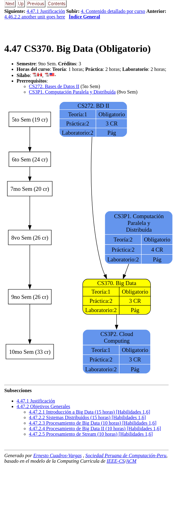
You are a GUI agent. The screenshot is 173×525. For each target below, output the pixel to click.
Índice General (84, 16)
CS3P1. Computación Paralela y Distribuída (72, 92)
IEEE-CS (116, 461)
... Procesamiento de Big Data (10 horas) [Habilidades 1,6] (92, 423)
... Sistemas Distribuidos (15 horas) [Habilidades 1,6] (87, 417)
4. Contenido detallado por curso (113, 11)
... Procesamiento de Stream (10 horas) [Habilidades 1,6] (91, 434)
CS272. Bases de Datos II (54, 86)
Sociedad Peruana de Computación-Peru (126, 455)
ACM (131, 461)
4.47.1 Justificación (46, 11)
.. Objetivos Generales (43, 406)
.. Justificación (36, 400)
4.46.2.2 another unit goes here (34, 16)
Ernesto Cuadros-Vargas (57, 455)
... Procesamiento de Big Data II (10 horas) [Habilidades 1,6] (95, 428)
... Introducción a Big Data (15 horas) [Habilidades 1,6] (89, 412)
